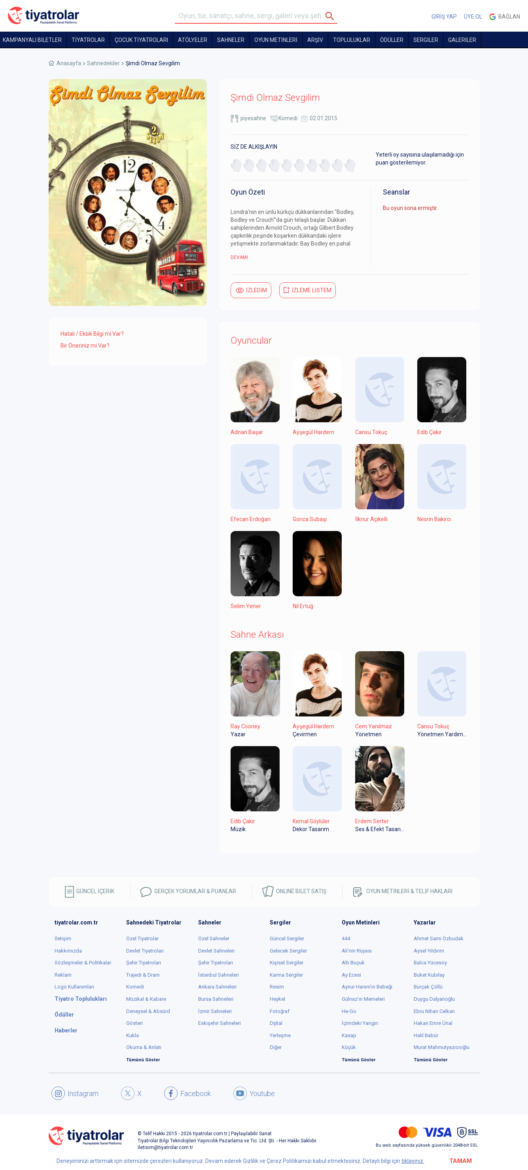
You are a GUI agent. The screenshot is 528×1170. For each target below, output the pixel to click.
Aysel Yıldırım (429, 951)
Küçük (349, 1047)
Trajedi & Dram (143, 975)
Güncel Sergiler (287, 938)
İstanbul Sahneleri (218, 975)
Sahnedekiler (103, 63)
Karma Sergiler (286, 975)
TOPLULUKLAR (351, 40)
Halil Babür (426, 1035)
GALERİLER (462, 40)
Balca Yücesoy (430, 963)
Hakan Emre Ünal (433, 1023)
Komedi (287, 118)
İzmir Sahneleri (215, 1011)
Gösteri (134, 1023)
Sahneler (230, 40)
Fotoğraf (280, 1011)
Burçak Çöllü (428, 987)
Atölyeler (192, 40)
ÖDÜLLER (391, 40)
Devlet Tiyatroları (145, 951)
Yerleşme (280, 1035)
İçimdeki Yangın (360, 1023)
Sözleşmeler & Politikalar (83, 963)
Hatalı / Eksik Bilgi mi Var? (92, 334)
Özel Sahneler (213, 938)
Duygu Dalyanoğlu (434, 999)
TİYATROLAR (88, 40)
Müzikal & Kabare (146, 999)
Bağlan (504, 16)
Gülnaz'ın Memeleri (363, 999)
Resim (277, 987)
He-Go (349, 1011)
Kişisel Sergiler (286, 963)
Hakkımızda (68, 951)
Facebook (187, 1093)
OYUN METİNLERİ (275, 40)
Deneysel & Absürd (148, 1011)
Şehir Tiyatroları (143, 963)
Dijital (276, 1023)
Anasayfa (69, 63)
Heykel (277, 999)
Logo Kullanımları (74, 987)
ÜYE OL (473, 16)
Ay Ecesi (351, 975)
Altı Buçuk (353, 963)
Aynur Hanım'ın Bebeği (367, 987)
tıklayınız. (412, 1161)
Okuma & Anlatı (143, 1047)
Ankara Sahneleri (217, 987)
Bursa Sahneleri (215, 999)
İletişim (63, 938)
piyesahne (253, 118)
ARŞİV (315, 40)
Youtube (254, 1093)
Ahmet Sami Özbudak (439, 938)
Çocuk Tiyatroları (141, 40)
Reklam (63, 975)
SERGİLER (425, 40)
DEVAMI (239, 257)
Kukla (132, 1035)
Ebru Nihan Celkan (434, 1011)
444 (346, 938)
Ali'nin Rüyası (357, 951)
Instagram (74, 1093)
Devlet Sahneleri (216, 951)
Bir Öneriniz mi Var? (85, 345)
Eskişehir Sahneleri (219, 1023)
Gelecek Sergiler (288, 951)
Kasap (349, 1035)
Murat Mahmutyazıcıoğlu (441, 1047)
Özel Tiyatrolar (142, 938)
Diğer (276, 1047)
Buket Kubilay (429, 975)
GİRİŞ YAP (444, 16)
